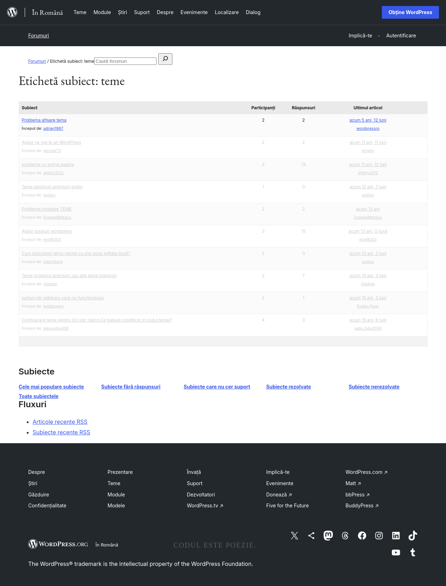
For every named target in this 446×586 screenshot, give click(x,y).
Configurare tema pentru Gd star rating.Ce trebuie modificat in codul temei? (97, 320)
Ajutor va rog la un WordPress (51, 142)
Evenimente (279, 483)
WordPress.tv (205, 505)
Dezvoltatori (201, 495)
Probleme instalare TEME (47, 209)
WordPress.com (367, 472)
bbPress (358, 495)
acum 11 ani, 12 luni (368, 164)
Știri (32, 483)
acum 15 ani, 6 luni (367, 320)
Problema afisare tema (44, 120)
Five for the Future (287, 505)
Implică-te (277, 472)
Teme (114, 483)
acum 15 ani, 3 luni (367, 275)
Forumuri (38, 35)
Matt (353, 483)
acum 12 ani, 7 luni (368, 186)
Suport (194, 483)
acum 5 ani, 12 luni (367, 120)
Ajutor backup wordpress (47, 231)
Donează (279, 495)
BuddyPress (362, 505)
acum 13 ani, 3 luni (367, 253)
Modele (116, 505)
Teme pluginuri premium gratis (52, 186)
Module (116, 495)
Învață (194, 472)
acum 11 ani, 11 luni (367, 142)
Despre (36, 472)
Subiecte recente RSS (62, 432)
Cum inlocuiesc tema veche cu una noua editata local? (76, 253)
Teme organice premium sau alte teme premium (69, 275)
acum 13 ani (368, 209)
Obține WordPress (410, 12)
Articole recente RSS (60, 421)
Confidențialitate (47, 505)
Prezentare (120, 472)
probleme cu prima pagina (48, 164)
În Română (107, 545)
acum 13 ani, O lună (367, 231)
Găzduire (38, 495)
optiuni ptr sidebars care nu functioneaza (63, 297)
